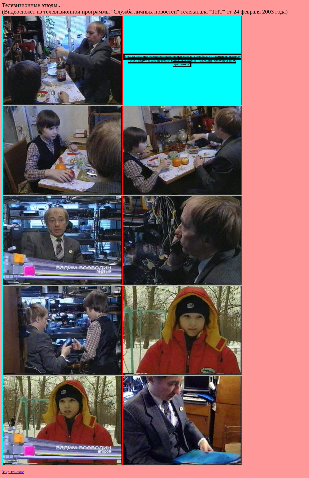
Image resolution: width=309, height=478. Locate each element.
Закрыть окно (13, 472)
